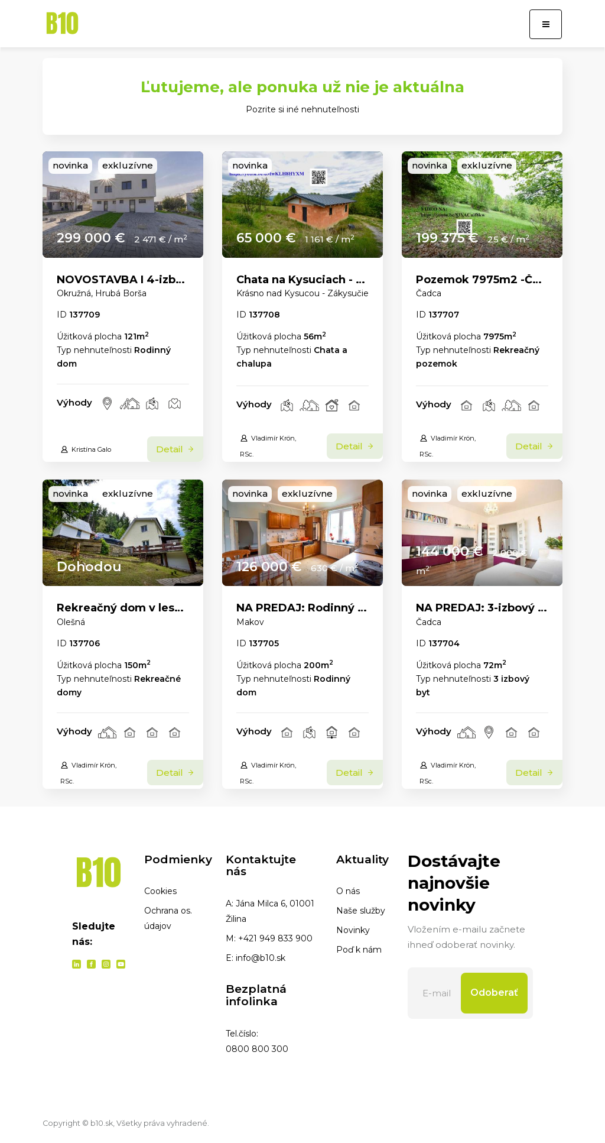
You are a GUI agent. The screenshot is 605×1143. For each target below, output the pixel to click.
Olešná (71, 622)
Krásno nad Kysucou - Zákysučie (302, 293)
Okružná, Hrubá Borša (102, 293)
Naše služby (360, 910)
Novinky (353, 930)
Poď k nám (359, 949)
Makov (250, 622)
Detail (175, 449)
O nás (348, 891)
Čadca (428, 293)
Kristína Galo (85, 449)
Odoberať (494, 992)
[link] (123, 204)
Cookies (160, 891)
